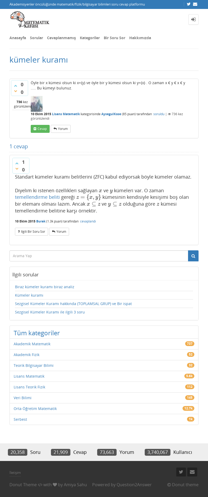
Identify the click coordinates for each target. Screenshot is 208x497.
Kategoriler (90, 37)
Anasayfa (17, 37)
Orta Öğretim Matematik (35, 408)
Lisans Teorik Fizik (29, 386)
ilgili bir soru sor (33, 231)
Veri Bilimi (23, 397)
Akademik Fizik (26, 354)
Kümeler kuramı (29, 295)
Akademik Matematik (32, 343)
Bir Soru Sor (114, 37)
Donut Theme (23, 485)
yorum (63, 128)
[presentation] (100, 190)
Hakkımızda (140, 37)
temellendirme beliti (37, 197)
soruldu (158, 114)
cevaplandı (88, 221)
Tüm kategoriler (37, 332)
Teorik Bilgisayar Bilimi (34, 365)
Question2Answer (134, 485)
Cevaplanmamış (61, 37)
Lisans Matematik (66, 114)
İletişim (15, 472)
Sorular (36, 37)
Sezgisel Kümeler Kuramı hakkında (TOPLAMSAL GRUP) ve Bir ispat (73, 303)
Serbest (20, 419)
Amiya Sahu (75, 485)
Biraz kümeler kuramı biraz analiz (44, 286)
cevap (42, 128)
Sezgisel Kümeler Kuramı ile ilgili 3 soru (50, 312)
